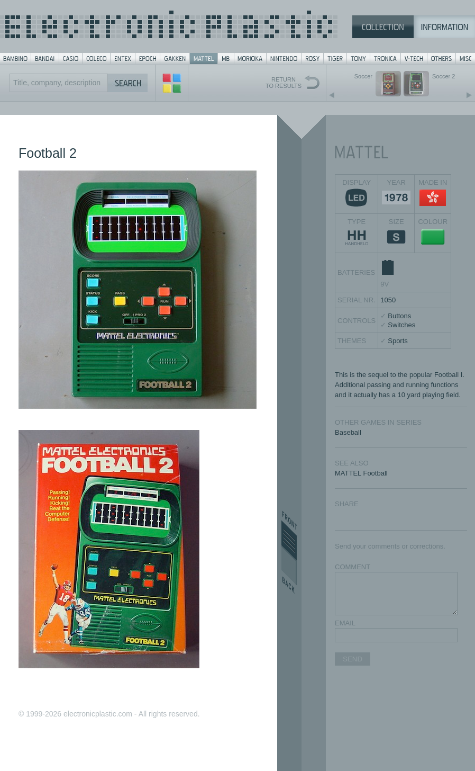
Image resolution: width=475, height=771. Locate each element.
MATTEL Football (361, 473)
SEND (352, 659)
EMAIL (345, 623)
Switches (401, 325)
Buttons (399, 316)
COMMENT (352, 567)
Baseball (348, 432)
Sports (398, 341)
